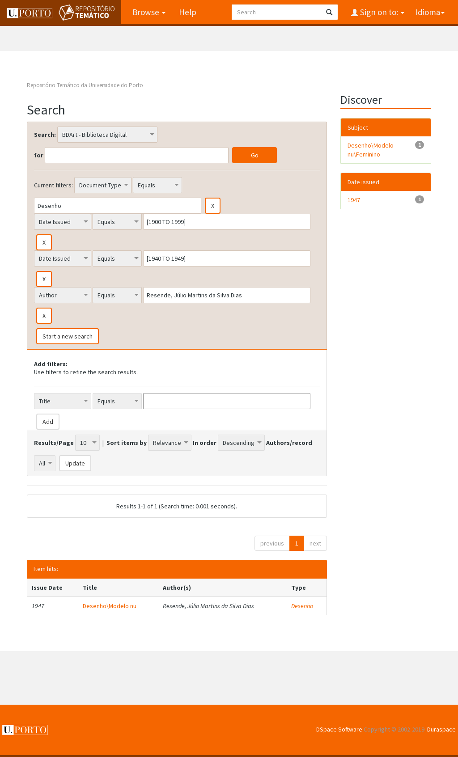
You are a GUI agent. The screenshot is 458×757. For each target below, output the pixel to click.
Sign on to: (381, 12)
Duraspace (441, 729)
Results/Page (54, 443)
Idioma (430, 12)
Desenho (302, 606)
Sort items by (126, 443)
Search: (45, 135)
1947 (354, 200)
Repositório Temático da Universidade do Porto (85, 85)
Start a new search (67, 336)
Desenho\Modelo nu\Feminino (371, 149)
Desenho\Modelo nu (109, 606)
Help (187, 12)
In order (204, 443)
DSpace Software (339, 729)
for (38, 155)
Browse (148, 12)
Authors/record (289, 443)
